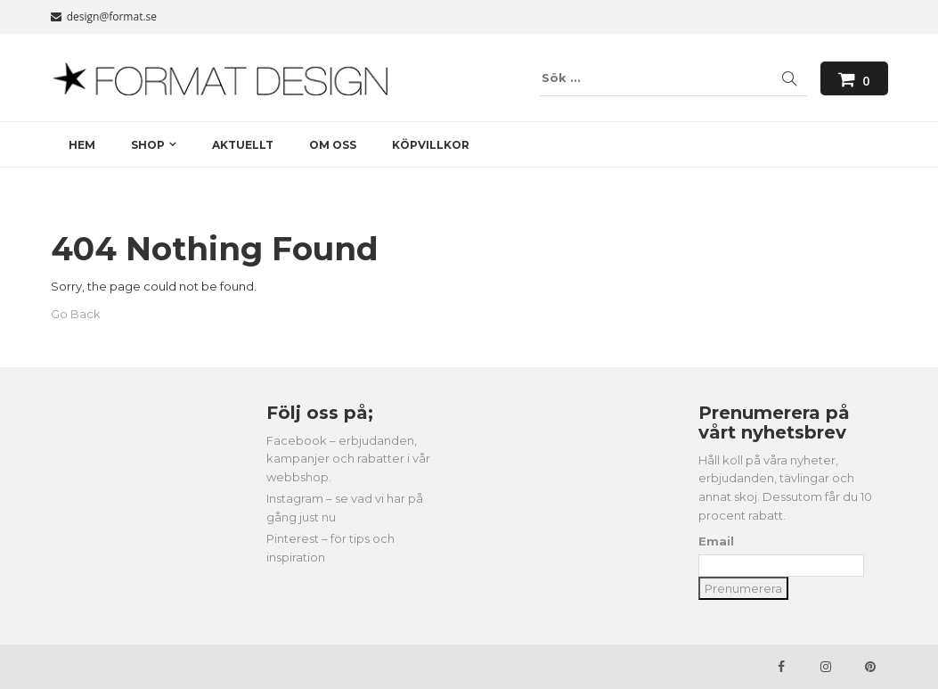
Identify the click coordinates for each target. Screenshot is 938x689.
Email (716, 541)
